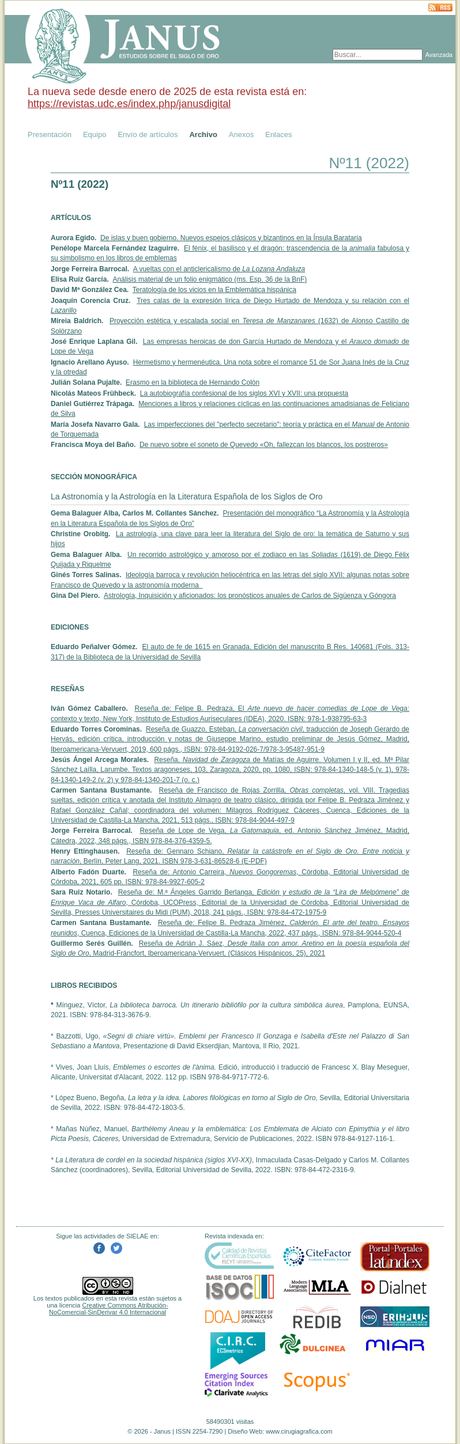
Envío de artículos (148, 134)
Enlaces (278, 134)
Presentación (49, 134)
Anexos (241, 134)
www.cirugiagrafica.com (299, 1431)
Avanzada (439, 54)
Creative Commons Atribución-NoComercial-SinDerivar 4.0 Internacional (108, 1309)
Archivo (203, 134)
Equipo (94, 134)
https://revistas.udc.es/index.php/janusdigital (129, 103)
